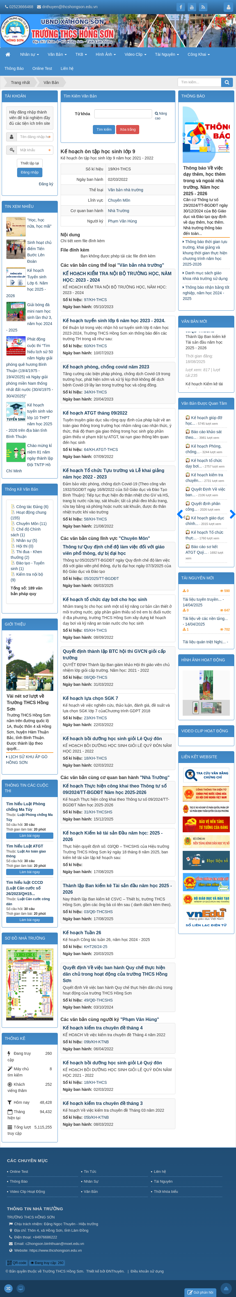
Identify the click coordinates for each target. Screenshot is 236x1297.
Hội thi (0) (22, 546)
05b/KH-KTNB (96, 1117)
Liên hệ (160, 1171)
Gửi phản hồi (200, 1292)
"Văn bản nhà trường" (140, 265)
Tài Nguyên (163, 1181)
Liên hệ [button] (67, 68)
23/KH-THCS (95, 718)
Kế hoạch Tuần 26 (82, 932)
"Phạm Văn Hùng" (139, 1019)
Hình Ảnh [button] (106, 56)
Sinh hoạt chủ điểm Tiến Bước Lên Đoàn (39, 252)
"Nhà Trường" (155, 777)
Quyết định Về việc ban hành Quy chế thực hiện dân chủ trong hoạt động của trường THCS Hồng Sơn (115, 974)
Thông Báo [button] (14, 68)
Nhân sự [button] (29, 56)
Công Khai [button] (199, 56)
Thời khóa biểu (166, 1191)
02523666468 (21, 7)
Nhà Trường (118, 210)
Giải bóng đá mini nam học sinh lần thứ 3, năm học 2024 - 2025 (29, 317)
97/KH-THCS (95, 299)
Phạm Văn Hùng (122, 221)
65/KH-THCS (95, 630)
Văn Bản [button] (57, 56)
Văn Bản (91, 1191)
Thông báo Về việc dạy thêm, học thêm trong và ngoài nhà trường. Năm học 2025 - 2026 (204, 181)
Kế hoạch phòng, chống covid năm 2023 (106, 366)
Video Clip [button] (135, 56)
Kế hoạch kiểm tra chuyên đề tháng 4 (103, 1027)
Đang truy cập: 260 (47, 1263)
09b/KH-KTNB (96, 1042)
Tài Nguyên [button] (167, 56)
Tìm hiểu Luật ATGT (24, 846)
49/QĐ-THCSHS (98, 1000)
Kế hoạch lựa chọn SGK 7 (90, 698)
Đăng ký (46, 184)
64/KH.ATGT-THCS (101, 449)
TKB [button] (81, 56)
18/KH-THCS (95, 758)
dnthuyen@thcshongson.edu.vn (69, 7)
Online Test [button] (42, 68)
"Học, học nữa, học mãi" (39, 223)
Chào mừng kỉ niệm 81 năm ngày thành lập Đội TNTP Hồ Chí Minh (29, 458)
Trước (182, 517)
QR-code (16, 1263)
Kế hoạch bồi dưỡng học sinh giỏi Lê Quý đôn (112, 738)
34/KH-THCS (95, 392)
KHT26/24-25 (95, 946)
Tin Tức (90, 1171)
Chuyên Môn (119, 200)
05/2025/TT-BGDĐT (101, 578)
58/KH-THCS (95, 519)
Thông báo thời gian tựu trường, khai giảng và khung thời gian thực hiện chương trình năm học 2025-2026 (205, 252)
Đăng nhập (29, 172)
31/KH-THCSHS (98, 812)
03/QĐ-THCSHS (98, 911)
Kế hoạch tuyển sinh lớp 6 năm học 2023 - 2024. (114, 320)
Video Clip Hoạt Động (27, 1191)
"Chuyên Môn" (134, 538)
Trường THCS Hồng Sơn (63, 1271)
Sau (230, 514)
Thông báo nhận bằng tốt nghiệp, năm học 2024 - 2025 (206, 293)
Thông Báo (19, 1181)
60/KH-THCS (95, 346)
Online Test (19, 1171)
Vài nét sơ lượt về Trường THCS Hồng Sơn (28, 702)
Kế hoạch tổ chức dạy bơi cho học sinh (105, 599)
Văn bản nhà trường (125, 190)
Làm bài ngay (30, 836)
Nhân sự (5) (24, 540)
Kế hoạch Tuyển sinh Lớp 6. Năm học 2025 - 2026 (27, 283)
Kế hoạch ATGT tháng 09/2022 (95, 412)
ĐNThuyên (114, 1271)
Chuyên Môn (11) (29, 523)
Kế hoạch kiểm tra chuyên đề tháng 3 (103, 1103)
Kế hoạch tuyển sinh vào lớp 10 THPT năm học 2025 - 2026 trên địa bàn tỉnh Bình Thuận (29, 421)
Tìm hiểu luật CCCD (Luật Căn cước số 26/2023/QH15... (24, 888)
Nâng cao (161, 116)
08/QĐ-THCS (95, 677)
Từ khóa (82, 114)
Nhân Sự (91, 1181)
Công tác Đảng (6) (30, 506)
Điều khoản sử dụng (147, 1271)
